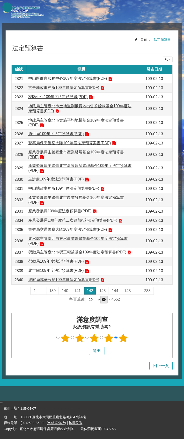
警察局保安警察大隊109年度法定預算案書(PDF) (69, 143)
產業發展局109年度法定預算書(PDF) (59, 211)
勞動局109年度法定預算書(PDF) (56, 261)
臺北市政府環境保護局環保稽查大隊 (26, 11)
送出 (84, 350)
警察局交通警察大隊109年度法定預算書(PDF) (67, 229)
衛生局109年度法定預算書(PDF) (56, 134)
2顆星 (79, 338)
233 (147, 291)
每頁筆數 (77, 299)
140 (65, 291)
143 (102, 291)
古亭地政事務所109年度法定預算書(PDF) (63, 88)
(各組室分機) (56, 423)
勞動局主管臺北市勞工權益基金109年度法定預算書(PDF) (77, 252)
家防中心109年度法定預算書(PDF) (58, 97)
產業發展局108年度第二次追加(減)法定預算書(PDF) (72, 220)
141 (77, 291)
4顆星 (108, 338)
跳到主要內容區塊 (2, 2)
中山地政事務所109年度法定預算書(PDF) (63, 188)
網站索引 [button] (7, 7)
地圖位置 (75, 423)
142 (90, 291)
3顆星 (94, 338)
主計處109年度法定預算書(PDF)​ (56, 179)
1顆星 (65, 338)
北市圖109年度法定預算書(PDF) (56, 270)
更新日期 (10, 408)
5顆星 (123, 338)
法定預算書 (162, 40)
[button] (104, 299)
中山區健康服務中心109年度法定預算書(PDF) (67, 78)
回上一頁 (161, 366)
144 (115, 291)
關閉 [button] (168, 59)
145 (127, 291)
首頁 (143, 40)
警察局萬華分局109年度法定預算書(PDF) (63, 280)
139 (52, 291)
